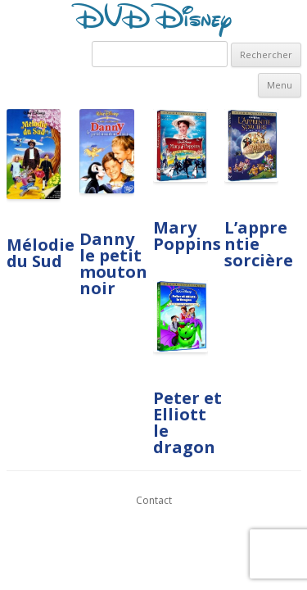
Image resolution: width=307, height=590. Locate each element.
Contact (154, 500)
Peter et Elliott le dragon (187, 422)
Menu (279, 85)
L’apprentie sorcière (258, 243)
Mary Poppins (187, 235)
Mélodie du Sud (40, 253)
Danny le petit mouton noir (113, 263)
